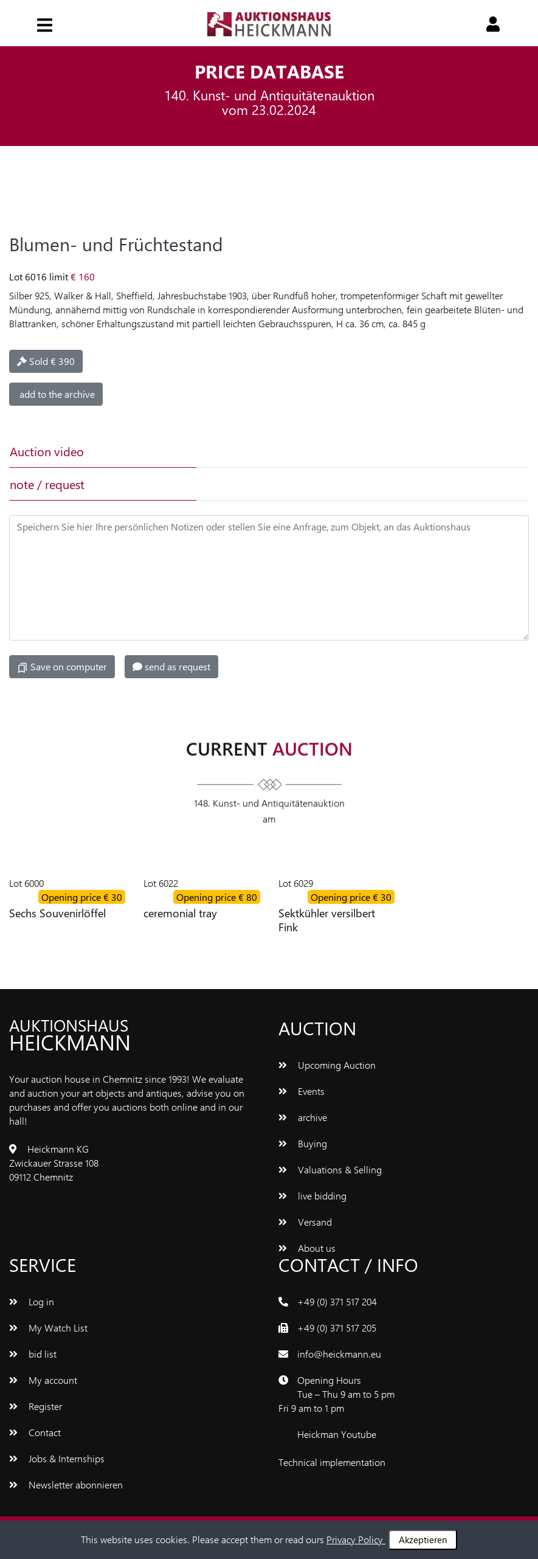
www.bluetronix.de (426, 1462)
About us (307, 1247)
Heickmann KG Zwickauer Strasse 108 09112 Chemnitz (53, 1162)
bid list (33, 1353)
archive (302, 1117)
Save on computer (62, 666)
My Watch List (48, 1327)
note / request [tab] (47, 484)
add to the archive (56, 393)
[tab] (288, 451)
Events (301, 1091)
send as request (171, 666)
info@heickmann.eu (339, 1353)
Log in (31, 1301)
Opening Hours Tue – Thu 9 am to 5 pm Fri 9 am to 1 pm (336, 1393)
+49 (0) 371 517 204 (337, 1301)
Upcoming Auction (327, 1064)
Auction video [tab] (47, 451)
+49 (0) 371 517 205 (336, 1327)
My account (43, 1379)
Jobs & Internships (57, 1458)
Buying (302, 1143)
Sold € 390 (46, 361)
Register (35, 1406)
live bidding (312, 1195)
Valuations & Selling (330, 1169)
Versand (305, 1221)
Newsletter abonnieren (66, 1484)
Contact (35, 1432)
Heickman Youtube (336, 1434)
